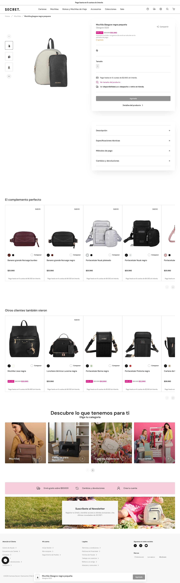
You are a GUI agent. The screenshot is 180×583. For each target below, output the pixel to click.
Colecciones (110, 9)
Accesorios (96, 9)
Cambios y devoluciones (133, 160)
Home (7, 16)
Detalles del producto (133, 105)
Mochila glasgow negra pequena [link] (37, 16)
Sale (122, 9)
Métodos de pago (133, 150)
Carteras (42, 9)
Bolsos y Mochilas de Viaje (74, 9)
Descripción (133, 130)
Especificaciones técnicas (133, 140)
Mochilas (54, 9)
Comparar (36, 255)
